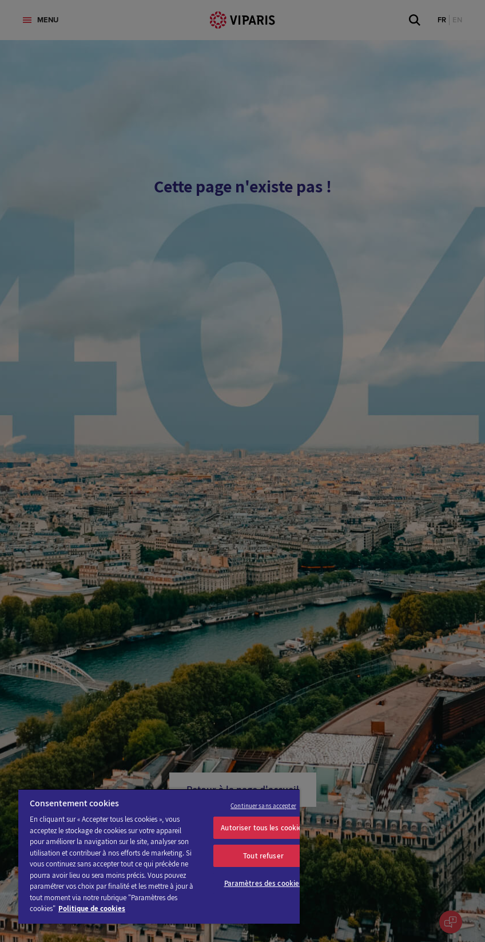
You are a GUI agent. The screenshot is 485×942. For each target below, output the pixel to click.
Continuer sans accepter (263, 806)
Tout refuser (263, 856)
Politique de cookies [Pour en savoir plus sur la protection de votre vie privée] (91, 908)
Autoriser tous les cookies (263, 828)
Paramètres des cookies (263, 883)
